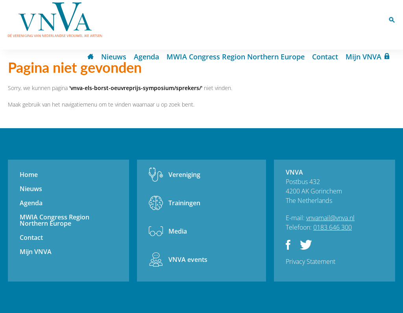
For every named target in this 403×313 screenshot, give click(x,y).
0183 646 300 (332, 227)
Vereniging (184, 174)
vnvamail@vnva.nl (330, 218)
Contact (325, 56)
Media (177, 231)
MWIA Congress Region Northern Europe (235, 56)
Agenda (146, 56)
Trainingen (184, 203)
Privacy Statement (310, 261)
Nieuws (113, 56)
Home (90, 57)
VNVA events (187, 259)
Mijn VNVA (363, 56)
